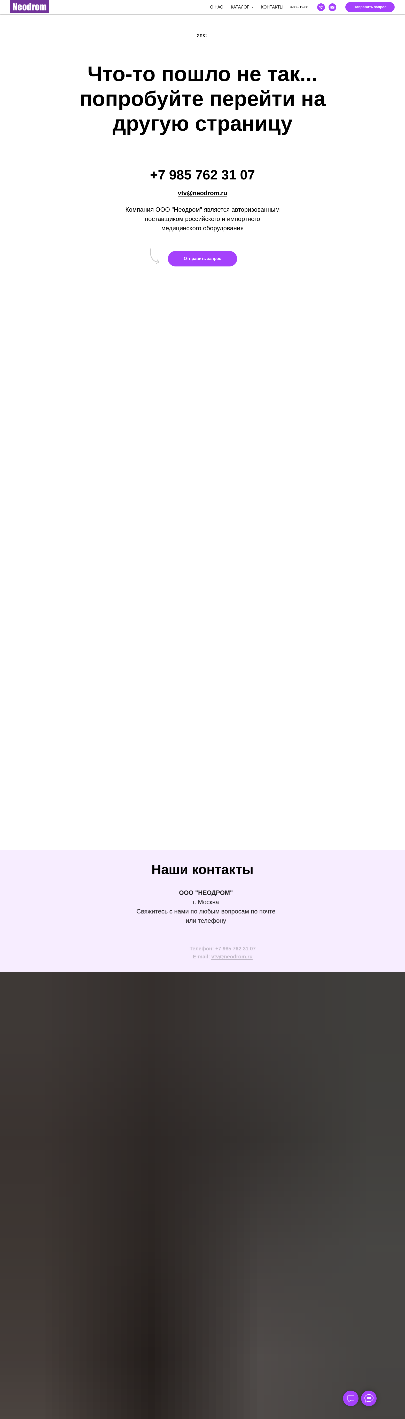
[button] (370, 7)
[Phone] (321, 7)
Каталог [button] (240, 7)
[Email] (332, 7)
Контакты (272, 7)
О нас (216, 7)
